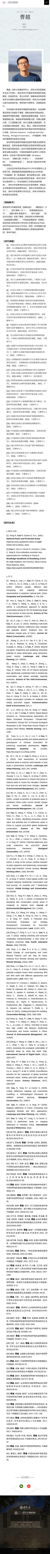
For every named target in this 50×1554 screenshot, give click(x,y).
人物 (19, 12)
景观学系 (32, 12)
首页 (15, 12)
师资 (25, 12)
